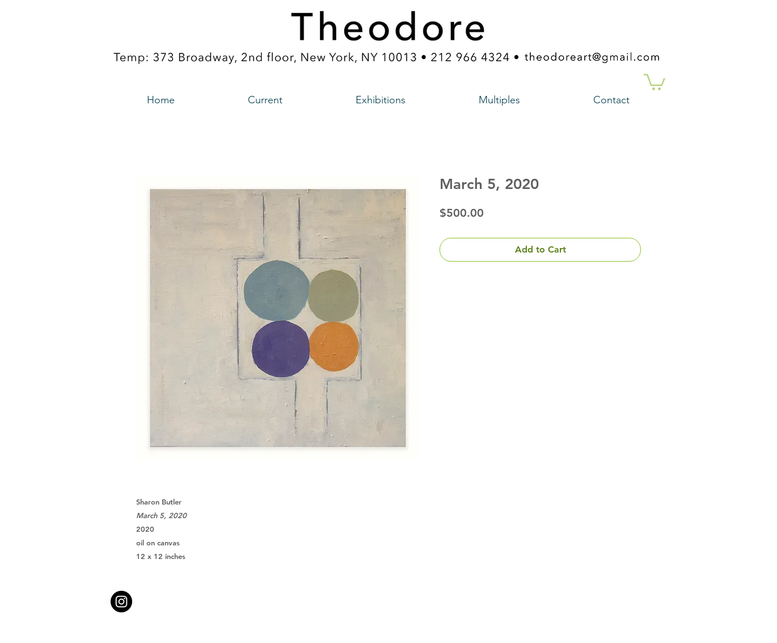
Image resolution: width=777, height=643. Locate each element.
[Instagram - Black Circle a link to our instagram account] (121, 601)
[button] (654, 81)
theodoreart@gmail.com (340, 598)
